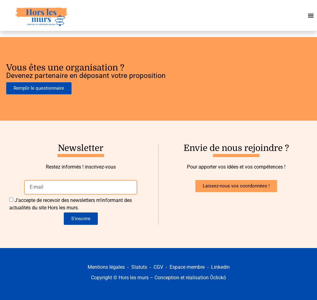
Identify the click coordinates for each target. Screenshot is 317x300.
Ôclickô (218, 278)
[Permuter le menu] (311, 15)
